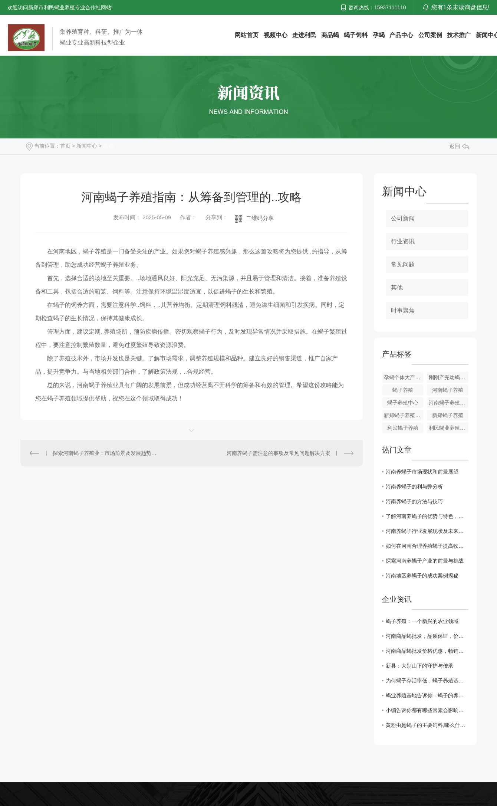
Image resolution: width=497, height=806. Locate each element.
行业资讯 (403, 241)
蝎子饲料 (356, 35)
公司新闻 (403, 218)
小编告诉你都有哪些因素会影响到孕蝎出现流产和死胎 (427, 710)
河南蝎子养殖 (447, 390)
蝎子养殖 (402, 390)
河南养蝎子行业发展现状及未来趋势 (427, 531)
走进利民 (304, 35)
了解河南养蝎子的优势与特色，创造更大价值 (427, 516)
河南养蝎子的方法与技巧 (414, 501)
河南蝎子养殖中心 (448, 403)
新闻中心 (86, 146)
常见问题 (403, 264)
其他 (108, 146)
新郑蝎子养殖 (447, 415)
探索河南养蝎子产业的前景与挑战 (425, 561)
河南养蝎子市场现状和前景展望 (422, 472)
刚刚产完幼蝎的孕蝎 (448, 377)
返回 (459, 146)
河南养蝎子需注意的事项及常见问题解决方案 (278, 453)
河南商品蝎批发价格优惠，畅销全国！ (427, 651)
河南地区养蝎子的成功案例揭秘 (422, 576)
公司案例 (430, 35)
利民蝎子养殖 (402, 428)
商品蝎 (330, 35)
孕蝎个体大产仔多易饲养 (404, 377)
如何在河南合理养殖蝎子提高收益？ (427, 546)
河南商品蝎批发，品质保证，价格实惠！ (427, 636)
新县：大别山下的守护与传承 (419, 666)
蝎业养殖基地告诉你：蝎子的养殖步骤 (427, 695)
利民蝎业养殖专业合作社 (448, 428)
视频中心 (275, 35)
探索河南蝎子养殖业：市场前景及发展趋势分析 (106, 453)
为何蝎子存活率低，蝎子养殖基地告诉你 (427, 681)
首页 (65, 146)
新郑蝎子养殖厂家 (404, 415)
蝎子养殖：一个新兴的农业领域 (422, 621)
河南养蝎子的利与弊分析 (414, 486)
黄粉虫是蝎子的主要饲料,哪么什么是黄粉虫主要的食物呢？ (427, 725)
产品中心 (401, 35)
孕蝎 (379, 35)
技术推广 (459, 35)
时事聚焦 (403, 310)
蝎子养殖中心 (402, 403)
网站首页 (247, 35)
